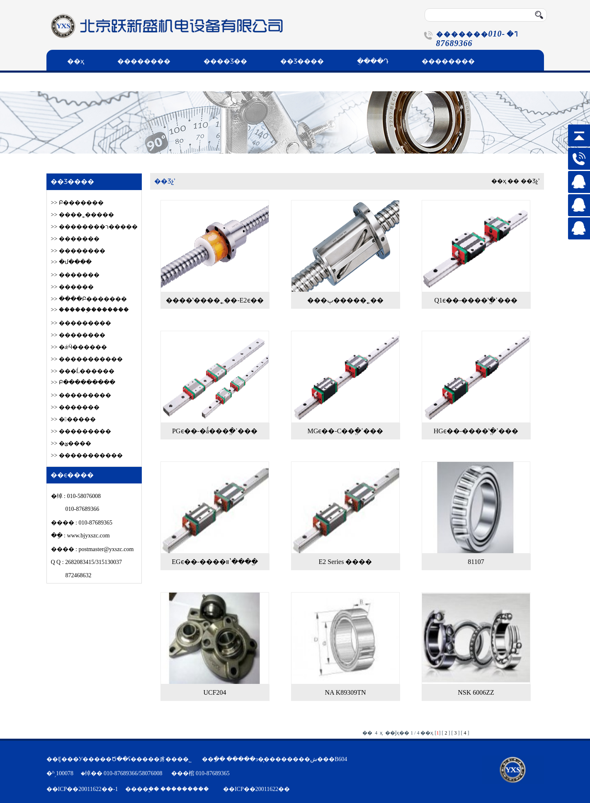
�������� (143, 61)
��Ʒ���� (302, 61)
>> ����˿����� (82, 215)
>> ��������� (81, 323)
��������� (184, 789)
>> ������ (73, 419)
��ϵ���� (88, 81)
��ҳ (75, 61)
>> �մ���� (71, 262)
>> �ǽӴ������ (79, 347)
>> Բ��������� (83, 382)
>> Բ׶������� (77, 203)
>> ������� (75, 239)
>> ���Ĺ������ (83, 371)
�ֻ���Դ (372, 61)
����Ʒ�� (225, 61)
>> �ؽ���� (71, 443)
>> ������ (72, 287)
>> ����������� (87, 359)
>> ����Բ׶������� (89, 299)
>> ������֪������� (90, 310)
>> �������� (78, 251)
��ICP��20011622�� (256, 789)
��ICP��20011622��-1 (82, 789)
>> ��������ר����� (94, 227)
